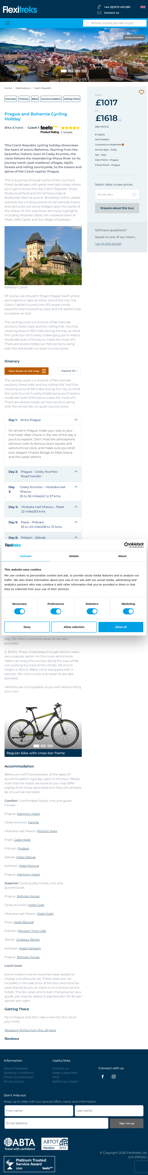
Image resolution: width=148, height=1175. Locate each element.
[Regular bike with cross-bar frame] (36, 746)
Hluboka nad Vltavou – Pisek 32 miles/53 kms (36, 509)
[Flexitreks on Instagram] (113, 1076)
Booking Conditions (19, 1073)
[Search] (114, 23)
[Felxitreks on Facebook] (102, 1076)
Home (8, 88)
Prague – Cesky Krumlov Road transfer (33, 474)
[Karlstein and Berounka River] (70, 71)
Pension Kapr (47, 831)
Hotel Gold (36, 905)
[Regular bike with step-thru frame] (43, 746)
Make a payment (65, 1073)
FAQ (56, 1077)
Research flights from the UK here (30, 1030)
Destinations (23, 88)
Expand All (68, 370)
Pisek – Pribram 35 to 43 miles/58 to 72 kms (35, 524)
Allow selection (74, 627)
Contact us (61, 1068)
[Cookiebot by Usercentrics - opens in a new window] (127, 545)
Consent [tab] (25, 556)
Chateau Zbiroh (28, 939)
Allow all (121, 627)
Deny (27, 627)
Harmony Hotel (28, 814)
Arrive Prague (25, 420)
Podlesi (23, 848)
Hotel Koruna (29, 866)
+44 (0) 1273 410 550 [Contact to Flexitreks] (108, 243)
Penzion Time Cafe (32, 931)
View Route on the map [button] (24, 370)
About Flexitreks (16, 1068)
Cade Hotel (22, 840)
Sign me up (126, 1123)
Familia (33, 822)
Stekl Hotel (45, 914)
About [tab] (122, 556)
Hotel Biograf (24, 922)
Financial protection (19, 1077)
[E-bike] (50, 746)
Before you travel (65, 1081)
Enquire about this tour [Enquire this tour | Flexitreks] (117, 208)
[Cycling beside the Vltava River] (77, 71)
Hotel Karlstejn (30, 948)
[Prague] (84, 71)
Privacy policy (14, 1081)
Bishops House (28, 896)
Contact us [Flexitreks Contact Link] (111, 12)
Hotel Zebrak (26, 857)
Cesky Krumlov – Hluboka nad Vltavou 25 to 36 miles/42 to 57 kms (37, 491)
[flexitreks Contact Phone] (121, 7)
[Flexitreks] (20, 9)
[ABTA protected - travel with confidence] (19, 1143)
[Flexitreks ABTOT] (54, 1143)
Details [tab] (74, 556)
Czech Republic (42, 88)
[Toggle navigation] (7, 23)
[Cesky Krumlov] (64, 71)
